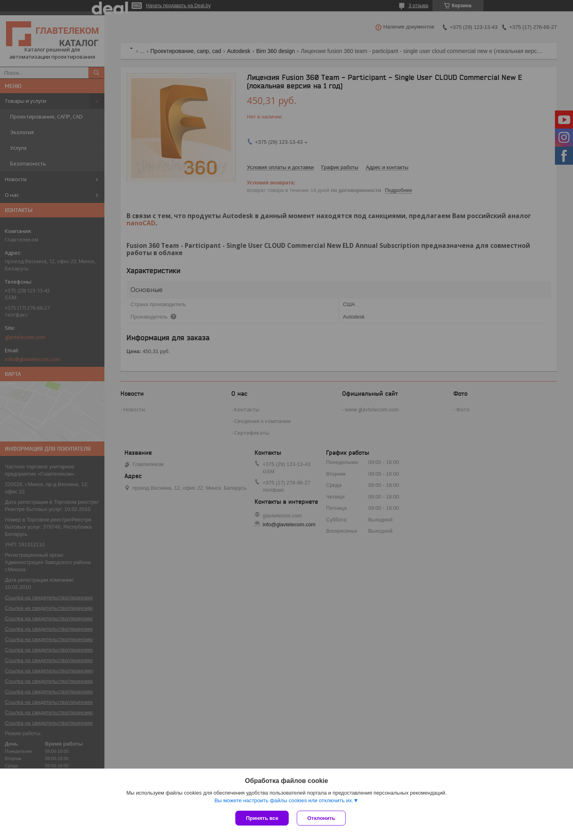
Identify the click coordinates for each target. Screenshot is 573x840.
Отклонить (321, 818)
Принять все (262, 818)
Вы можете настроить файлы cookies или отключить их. (283, 800)
